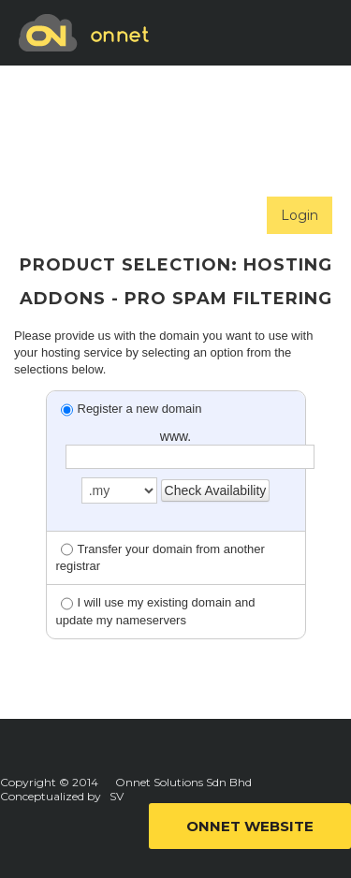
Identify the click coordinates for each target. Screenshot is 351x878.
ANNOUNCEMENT (229, 147)
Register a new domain (131, 409)
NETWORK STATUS (103, 213)
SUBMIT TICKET (200, 82)
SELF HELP (79, 147)
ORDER (67, 82)
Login (299, 215)
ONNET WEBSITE (250, 826)
